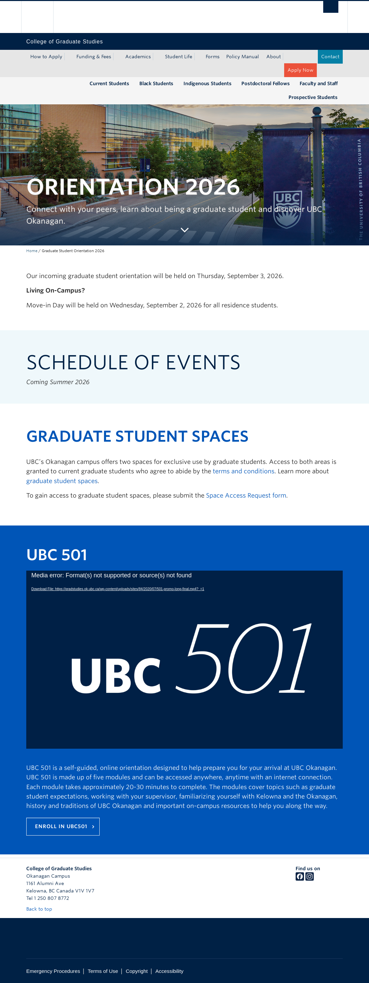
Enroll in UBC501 (61, 826)
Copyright (136, 971)
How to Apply (46, 56)
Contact (330, 56)
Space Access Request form (246, 495)
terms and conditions (243, 471)
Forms (213, 56)
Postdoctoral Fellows (265, 83)
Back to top (42, 909)
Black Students (156, 83)
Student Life (178, 56)
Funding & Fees (93, 56)
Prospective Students (313, 97)
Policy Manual (242, 56)
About (273, 56)
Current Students (109, 83)
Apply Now (300, 70)
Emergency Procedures (53, 971)
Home (31, 250)
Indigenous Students (207, 83)
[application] (184, 660)
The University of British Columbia (42, 17)
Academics (138, 56)
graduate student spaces (62, 480)
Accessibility (169, 971)
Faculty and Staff (319, 83)
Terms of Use (103, 971)
